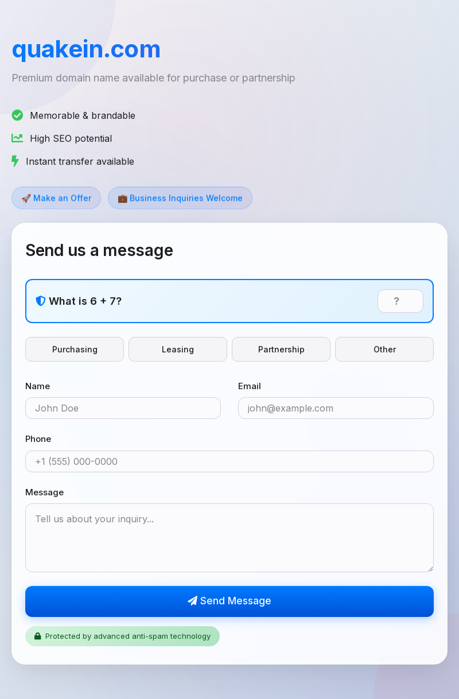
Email (249, 386)
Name (37, 386)
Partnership (281, 350)
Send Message (229, 601)
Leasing (178, 350)
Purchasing (75, 350)
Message (44, 492)
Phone (38, 439)
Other (385, 350)
